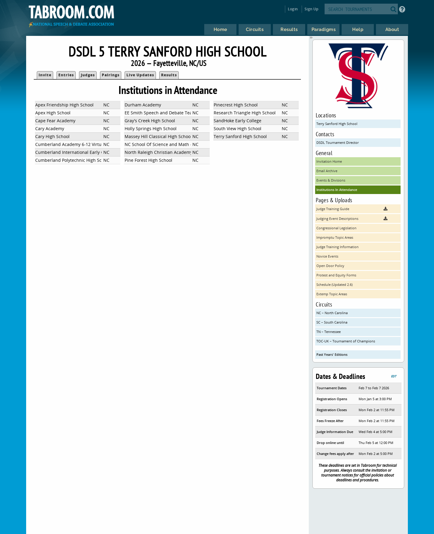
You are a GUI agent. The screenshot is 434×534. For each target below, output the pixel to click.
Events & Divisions (330, 180)
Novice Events (327, 256)
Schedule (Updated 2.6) (334, 284)
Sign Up (311, 9)
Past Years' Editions (331, 354)
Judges (88, 75)
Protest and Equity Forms (336, 275)
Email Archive (326, 170)
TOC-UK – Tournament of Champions (345, 341)
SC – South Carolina (331, 322)
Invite (45, 75)
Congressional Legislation (336, 228)
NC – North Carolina (332, 312)
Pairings (110, 75)
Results (169, 75)
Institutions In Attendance (336, 189)
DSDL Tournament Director (337, 142)
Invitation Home (329, 161)
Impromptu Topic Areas (334, 237)
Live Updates (140, 75)
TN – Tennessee (328, 331)
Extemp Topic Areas (331, 294)
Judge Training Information (337, 246)
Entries (66, 75)
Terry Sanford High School (336, 123)
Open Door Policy (330, 265)
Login (293, 9)
